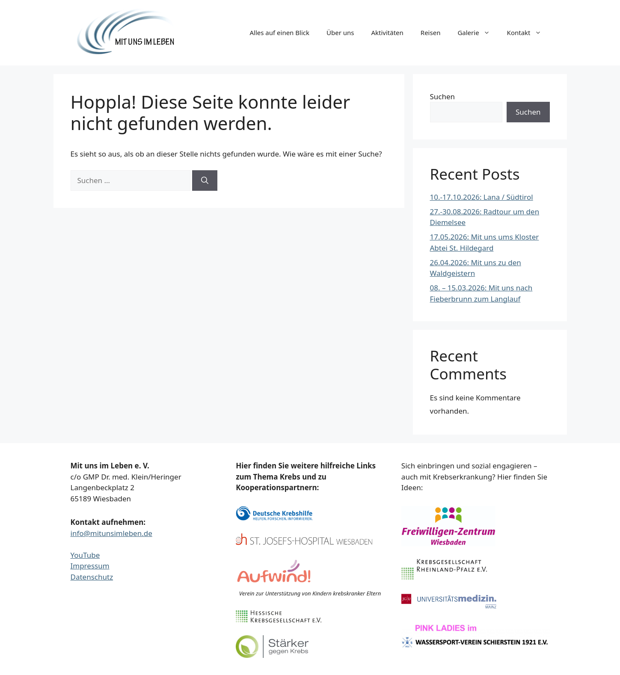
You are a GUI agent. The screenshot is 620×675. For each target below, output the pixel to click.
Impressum (90, 566)
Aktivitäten (387, 32)
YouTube (85, 555)
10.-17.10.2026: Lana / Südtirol (481, 197)
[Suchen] (204, 180)
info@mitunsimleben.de (111, 533)
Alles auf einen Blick (279, 32)
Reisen (431, 32)
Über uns (340, 32)
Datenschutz (92, 577)
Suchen (442, 96)
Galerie (477, 32)
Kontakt (528, 32)
